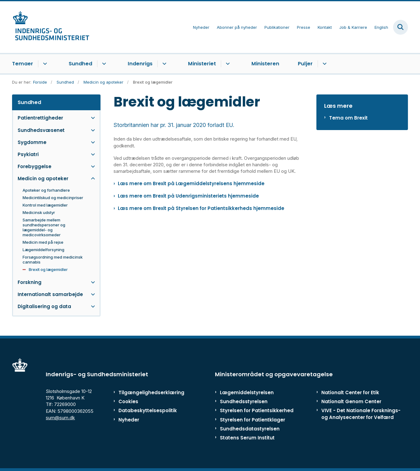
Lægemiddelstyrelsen (247, 392)
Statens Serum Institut (247, 437)
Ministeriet (202, 63)
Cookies (128, 401)
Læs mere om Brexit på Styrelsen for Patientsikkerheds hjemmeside (201, 208)
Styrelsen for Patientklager (252, 419)
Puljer (305, 63)
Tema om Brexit (348, 118)
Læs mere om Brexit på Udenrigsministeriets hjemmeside (188, 196)
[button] (91, 118)
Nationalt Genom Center (351, 401)
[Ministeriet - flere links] (227, 63)
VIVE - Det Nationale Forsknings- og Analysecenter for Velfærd (361, 413)
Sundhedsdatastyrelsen (250, 428)
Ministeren (265, 63)
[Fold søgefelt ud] (400, 27)
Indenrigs (140, 63)
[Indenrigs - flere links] (163, 63)
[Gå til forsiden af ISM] (50, 27)
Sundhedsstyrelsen (244, 401)
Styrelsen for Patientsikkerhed (257, 410)
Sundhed (80, 63)
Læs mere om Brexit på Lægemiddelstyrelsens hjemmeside (191, 183)
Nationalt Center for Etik (350, 392)
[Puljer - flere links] (324, 63)
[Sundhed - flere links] (103, 63)
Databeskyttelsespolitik (144, 410)
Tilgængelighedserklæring (144, 392)
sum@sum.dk (60, 418)
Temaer (22, 63)
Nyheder (128, 419)
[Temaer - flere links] (44, 63)
